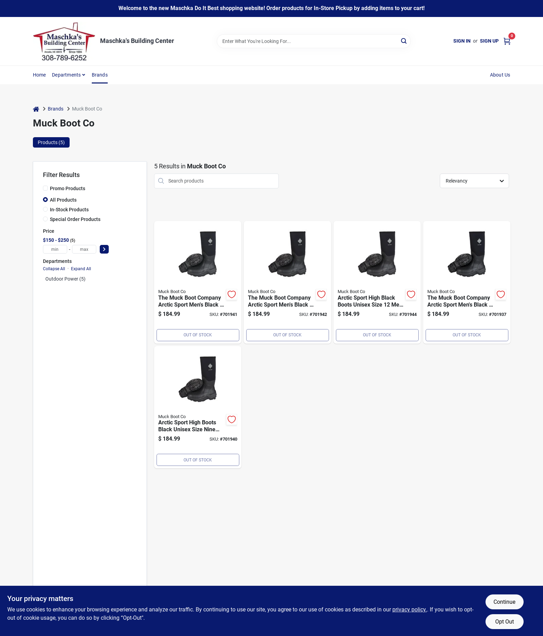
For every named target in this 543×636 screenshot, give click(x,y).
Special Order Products (75, 219)
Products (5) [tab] (51, 142)
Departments (66, 75)
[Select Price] (104, 249)
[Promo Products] (45, 188)
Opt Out (504, 621)
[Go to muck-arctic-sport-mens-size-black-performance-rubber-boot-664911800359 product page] (287, 282)
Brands (100, 75)
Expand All (81, 268)
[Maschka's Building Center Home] (64, 41)
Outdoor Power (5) (65, 279)
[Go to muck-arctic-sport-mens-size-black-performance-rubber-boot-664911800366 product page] (377, 282)
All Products (63, 200)
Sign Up (489, 41)
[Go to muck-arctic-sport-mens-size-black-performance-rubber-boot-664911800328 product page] (466, 282)
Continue (504, 602)
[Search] (404, 40)
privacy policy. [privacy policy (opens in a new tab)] (409, 609)
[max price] (84, 249)
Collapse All (54, 268)
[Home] (36, 109)
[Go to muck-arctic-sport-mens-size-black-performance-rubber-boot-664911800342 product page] (197, 282)
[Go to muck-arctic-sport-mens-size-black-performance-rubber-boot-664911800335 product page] (197, 407)
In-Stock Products (69, 209)
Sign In (462, 41)
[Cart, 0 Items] (507, 41)
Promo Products (67, 188)
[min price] (55, 249)
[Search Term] (314, 41)
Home (39, 75)
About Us (500, 75)
